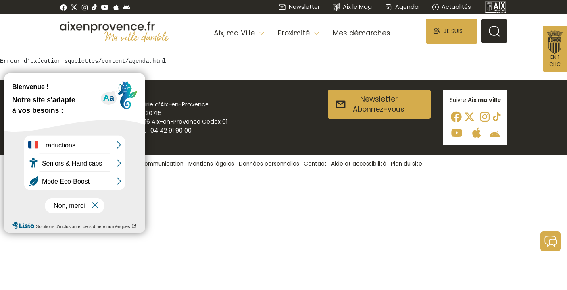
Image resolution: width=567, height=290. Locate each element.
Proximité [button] (295, 33)
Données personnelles (269, 164)
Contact (315, 164)
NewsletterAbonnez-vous (369, 104)
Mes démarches (361, 33)
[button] (451, 31)
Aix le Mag (352, 7)
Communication (161, 164)
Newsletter (298, 7)
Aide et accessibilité (358, 164)
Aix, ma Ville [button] (235, 33)
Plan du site (406, 164)
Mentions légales (211, 164)
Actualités (451, 7)
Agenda (401, 7)
